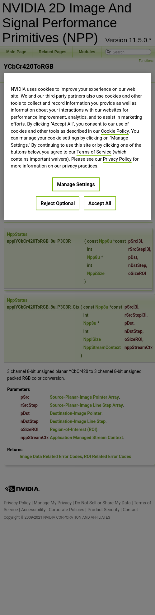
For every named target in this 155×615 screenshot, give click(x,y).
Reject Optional (57, 203)
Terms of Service (94, 152)
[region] (77, 146)
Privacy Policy (117, 159)
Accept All (99, 203)
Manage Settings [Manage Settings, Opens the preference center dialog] (76, 184)
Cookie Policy (115, 131)
